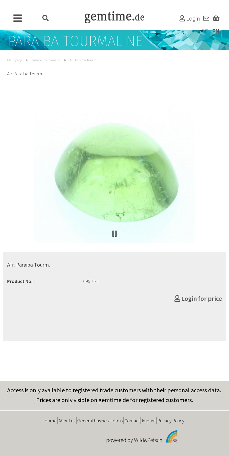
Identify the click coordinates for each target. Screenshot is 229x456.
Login (190, 18)
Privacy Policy (170, 421)
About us (66, 421)
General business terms (100, 421)
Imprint (149, 421)
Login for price (198, 298)
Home (51, 421)
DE (204, 31)
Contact (132, 421)
